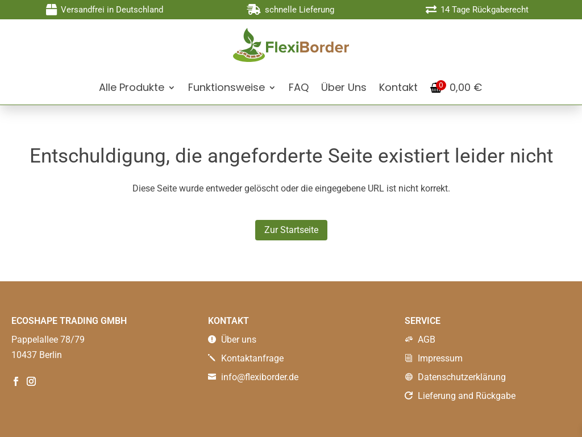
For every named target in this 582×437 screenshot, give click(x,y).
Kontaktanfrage (246, 358)
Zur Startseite (291, 229)
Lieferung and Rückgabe (460, 395)
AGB (420, 339)
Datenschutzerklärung (455, 377)
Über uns (232, 339)
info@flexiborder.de (253, 377)
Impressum (434, 358)
